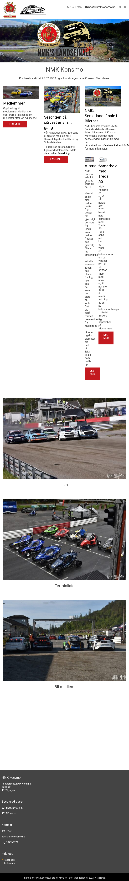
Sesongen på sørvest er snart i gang (58, 122)
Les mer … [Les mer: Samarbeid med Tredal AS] (106, 338)
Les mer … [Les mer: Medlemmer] (15, 124)
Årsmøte (92, 166)
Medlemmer (14, 103)
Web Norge (99, 878)
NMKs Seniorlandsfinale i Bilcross (101, 115)
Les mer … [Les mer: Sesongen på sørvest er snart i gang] (56, 159)
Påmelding (63, 153)
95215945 (76, 7)
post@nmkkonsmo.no (13, 836)
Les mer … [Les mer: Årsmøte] (92, 374)
